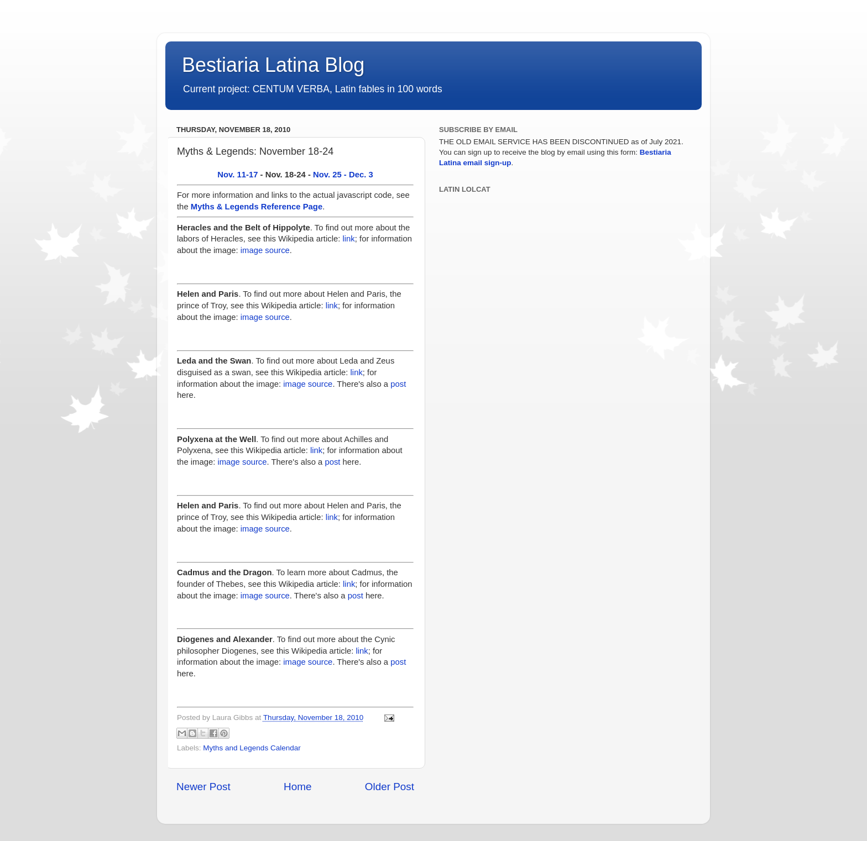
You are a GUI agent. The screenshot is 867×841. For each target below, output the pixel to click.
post (398, 384)
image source (265, 250)
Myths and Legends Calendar (251, 748)
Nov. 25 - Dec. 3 (343, 174)
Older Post (389, 786)
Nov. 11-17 (237, 174)
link (348, 238)
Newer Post (203, 786)
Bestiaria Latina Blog (273, 65)
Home (297, 786)
